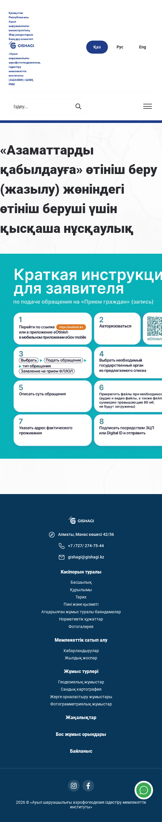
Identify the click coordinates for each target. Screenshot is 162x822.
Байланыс (81, 751)
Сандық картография (81, 689)
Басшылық (81, 582)
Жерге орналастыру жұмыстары (81, 697)
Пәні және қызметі (81, 604)
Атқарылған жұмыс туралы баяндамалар (81, 612)
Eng (142, 47)
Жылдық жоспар (81, 658)
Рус (120, 47)
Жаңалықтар (81, 717)
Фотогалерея (81, 627)
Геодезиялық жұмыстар (81, 682)
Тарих (81, 597)
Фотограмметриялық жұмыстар (81, 704)
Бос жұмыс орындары (81, 734)
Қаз (97, 47)
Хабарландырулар (81, 651)
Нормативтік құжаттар (81, 619)
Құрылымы (81, 590)
